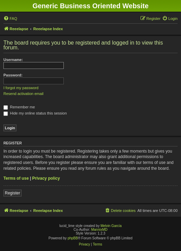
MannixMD (99, 229)
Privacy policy (46, 178)
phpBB (73, 238)
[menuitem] (10, 18)
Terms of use (16, 178)
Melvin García (111, 226)
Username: (13, 60)
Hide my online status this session (35, 113)
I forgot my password (20, 88)
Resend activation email (23, 94)
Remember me (19, 107)
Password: (13, 75)
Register (12, 193)
